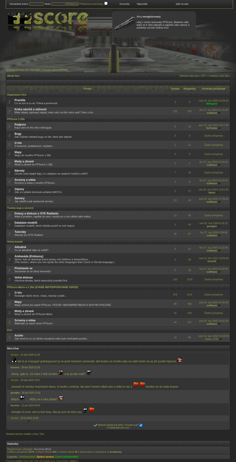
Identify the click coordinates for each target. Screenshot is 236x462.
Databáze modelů (26, 222)
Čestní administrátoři (66, 457)
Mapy (18, 152)
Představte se (23, 268)
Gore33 (211, 261)
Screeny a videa (25, 179)
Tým (42, 434)
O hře (18, 143)
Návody (19, 170)
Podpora (20, 124)
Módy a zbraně (24, 161)
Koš (9, 330)
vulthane (212, 112)
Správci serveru (45, 457)
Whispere (212, 103)
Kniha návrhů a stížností (31, 109)
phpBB (18, 461)
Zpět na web (182, 4)
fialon (212, 192)
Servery (20, 198)
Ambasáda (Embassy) (29, 256)
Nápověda (142, 4)
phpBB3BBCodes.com (119, 428)
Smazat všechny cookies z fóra (22, 434)
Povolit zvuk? (134, 425)
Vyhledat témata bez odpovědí (23, 69)
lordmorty (116, 451)
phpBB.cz (74, 461)
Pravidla (20, 100)
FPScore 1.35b (16, 119)
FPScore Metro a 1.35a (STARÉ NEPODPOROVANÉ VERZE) (42, 287)
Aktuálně (20, 247)
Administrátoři (27, 457)
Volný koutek (15, 241)
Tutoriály (20, 232)
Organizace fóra (16, 94)
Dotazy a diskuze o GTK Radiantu (37, 213)
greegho (212, 226)
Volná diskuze (24, 277)
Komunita (124, 4)
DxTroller (211, 128)
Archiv (19, 335)
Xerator (15, 355)
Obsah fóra (13, 76)
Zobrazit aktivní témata (55, 69)
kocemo (15, 367)
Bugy (18, 133)
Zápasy (19, 189)
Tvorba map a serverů (20, 208)
